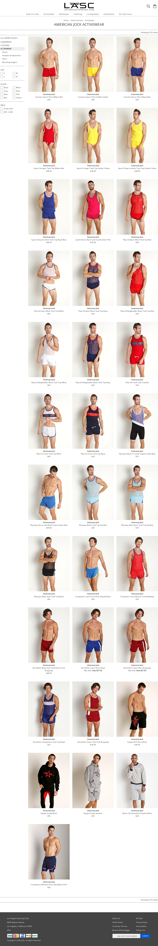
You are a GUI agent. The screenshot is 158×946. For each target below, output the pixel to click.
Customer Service (119, 926)
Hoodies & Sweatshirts (11, 55)
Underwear (6, 42)
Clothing (5, 45)
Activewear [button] (48, 14)
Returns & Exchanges (121, 930)
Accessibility (141, 926)
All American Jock (9, 38)
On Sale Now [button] (125, 14)
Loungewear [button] (93, 14)
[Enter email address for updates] (126, 936)
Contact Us (140, 930)
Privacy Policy (141, 922)
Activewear (6, 49)
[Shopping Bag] (155, 6)
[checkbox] (6, 73)
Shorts (5, 52)
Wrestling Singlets (9, 62)
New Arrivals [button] (32, 14)
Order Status (117, 922)
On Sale (139, 918)
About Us (116, 918)
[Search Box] (148, 6)
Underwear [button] (109, 14)
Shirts (4, 59)
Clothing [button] (78, 14)
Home (66, 20)
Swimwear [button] (64, 14)
